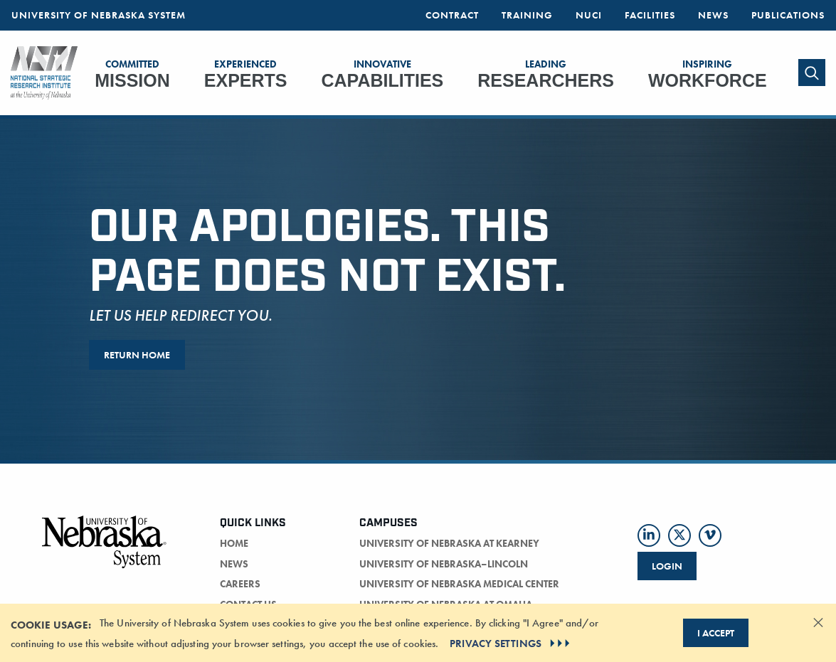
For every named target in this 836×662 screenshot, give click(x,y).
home (234, 543)
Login (667, 566)
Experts (245, 74)
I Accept (715, 632)
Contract (452, 15)
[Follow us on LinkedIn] (648, 535)
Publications (788, 15)
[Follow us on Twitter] (679, 535)
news (234, 563)
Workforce (707, 74)
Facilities (650, 15)
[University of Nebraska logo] (105, 550)
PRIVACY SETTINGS (511, 643)
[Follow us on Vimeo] (710, 535)
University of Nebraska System (98, 15)
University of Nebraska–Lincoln (443, 563)
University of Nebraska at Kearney (449, 543)
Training (527, 15)
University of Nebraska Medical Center (459, 583)
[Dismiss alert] (818, 622)
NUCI (589, 15)
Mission (132, 74)
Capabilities (383, 74)
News (713, 15)
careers (240, 583)
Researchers (545, 74)
